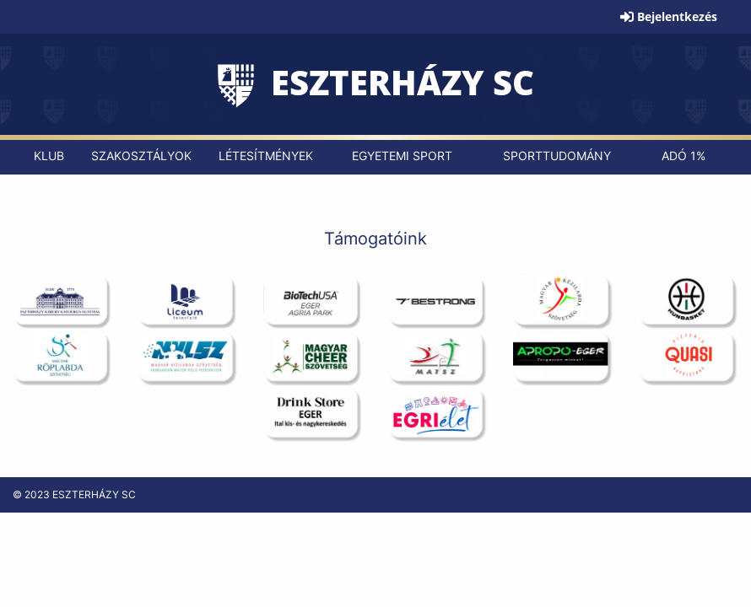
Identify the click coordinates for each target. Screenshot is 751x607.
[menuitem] (49, 156)
